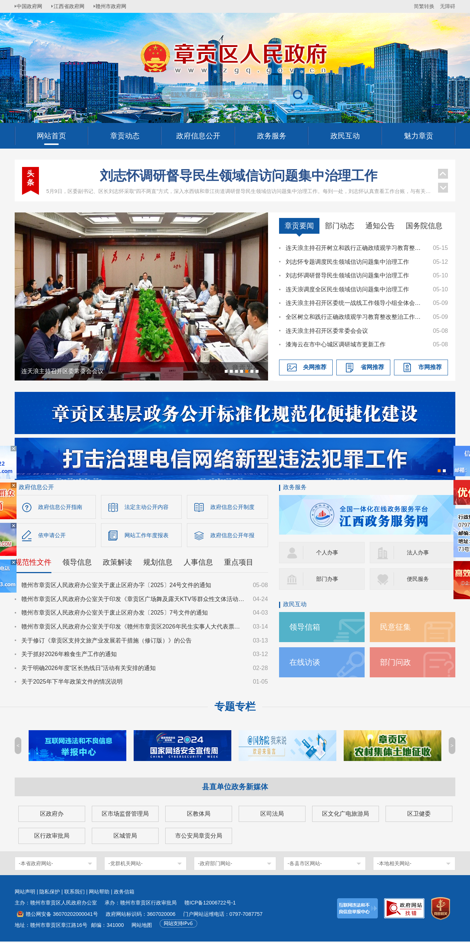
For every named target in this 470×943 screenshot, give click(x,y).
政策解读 (117, 564)
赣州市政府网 (116, 6)
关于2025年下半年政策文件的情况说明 (72, 683)
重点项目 (238, 564)
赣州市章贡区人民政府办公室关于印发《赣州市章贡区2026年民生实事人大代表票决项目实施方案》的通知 (133, 628)
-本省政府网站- (36, 865)
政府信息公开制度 (233, 507)
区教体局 (198, 815)
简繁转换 (424, 6)
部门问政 (396, 662)
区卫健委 (419, 815)
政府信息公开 (36, 487)
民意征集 (396, 626)
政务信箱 (124, 893)
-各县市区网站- (305, 865)
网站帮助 (99, 893)
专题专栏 (235, 708)
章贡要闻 (299, 226)
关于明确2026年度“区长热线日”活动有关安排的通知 (88, 669)
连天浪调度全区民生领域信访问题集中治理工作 (347, 289)
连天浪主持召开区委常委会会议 (327, 331)
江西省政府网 (72, 6)
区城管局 (125, 837)
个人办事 (328, 552)
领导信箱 (305, 626)
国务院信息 (424, 226)
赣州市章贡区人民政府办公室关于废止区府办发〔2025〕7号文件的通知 (114, 614)
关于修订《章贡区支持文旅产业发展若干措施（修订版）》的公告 (106, 641)
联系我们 (74, 893)
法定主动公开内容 (147, 507)
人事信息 (198, 564)
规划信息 (158, 564)
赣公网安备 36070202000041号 (62, 915)
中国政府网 (31, 6)
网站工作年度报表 (147, 536)
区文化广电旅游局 (345, 815)
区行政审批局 (51, 837)
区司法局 (272, 815)
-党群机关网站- (125, 865)
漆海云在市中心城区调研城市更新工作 (336, 344)
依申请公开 (53, 536)
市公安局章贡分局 (198, 837)
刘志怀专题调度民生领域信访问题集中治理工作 (347, 262)
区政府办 (52, 815)
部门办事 (328, 579)
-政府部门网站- (215, 865)
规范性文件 (33, 564)
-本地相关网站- (394, 865)
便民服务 (418, 579)
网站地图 (141, 926)
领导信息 (77, 564)
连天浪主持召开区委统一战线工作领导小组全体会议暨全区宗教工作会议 (356, 303)
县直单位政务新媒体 (235, 788)
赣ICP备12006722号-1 (210, 904)
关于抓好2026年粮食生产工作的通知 (69, 655)
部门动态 (339, 226)
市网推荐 (430, 367)
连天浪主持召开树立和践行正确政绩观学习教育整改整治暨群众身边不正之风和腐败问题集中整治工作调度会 (356, 248)
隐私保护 (49, 893)
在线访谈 (305, 662)
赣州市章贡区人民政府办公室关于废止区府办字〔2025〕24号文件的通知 (116, 586)
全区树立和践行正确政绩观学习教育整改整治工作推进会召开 (356, 317)
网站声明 (25, 893)
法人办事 (418, 552)
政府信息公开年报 (233, 536)
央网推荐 (314, 367)
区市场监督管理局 (125, 815)
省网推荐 (372, 367)
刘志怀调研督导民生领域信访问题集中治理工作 (238, 175)
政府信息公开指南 (61, 507)
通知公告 (380, 226)
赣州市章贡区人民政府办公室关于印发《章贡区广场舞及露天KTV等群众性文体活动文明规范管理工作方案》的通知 (133, 600)
